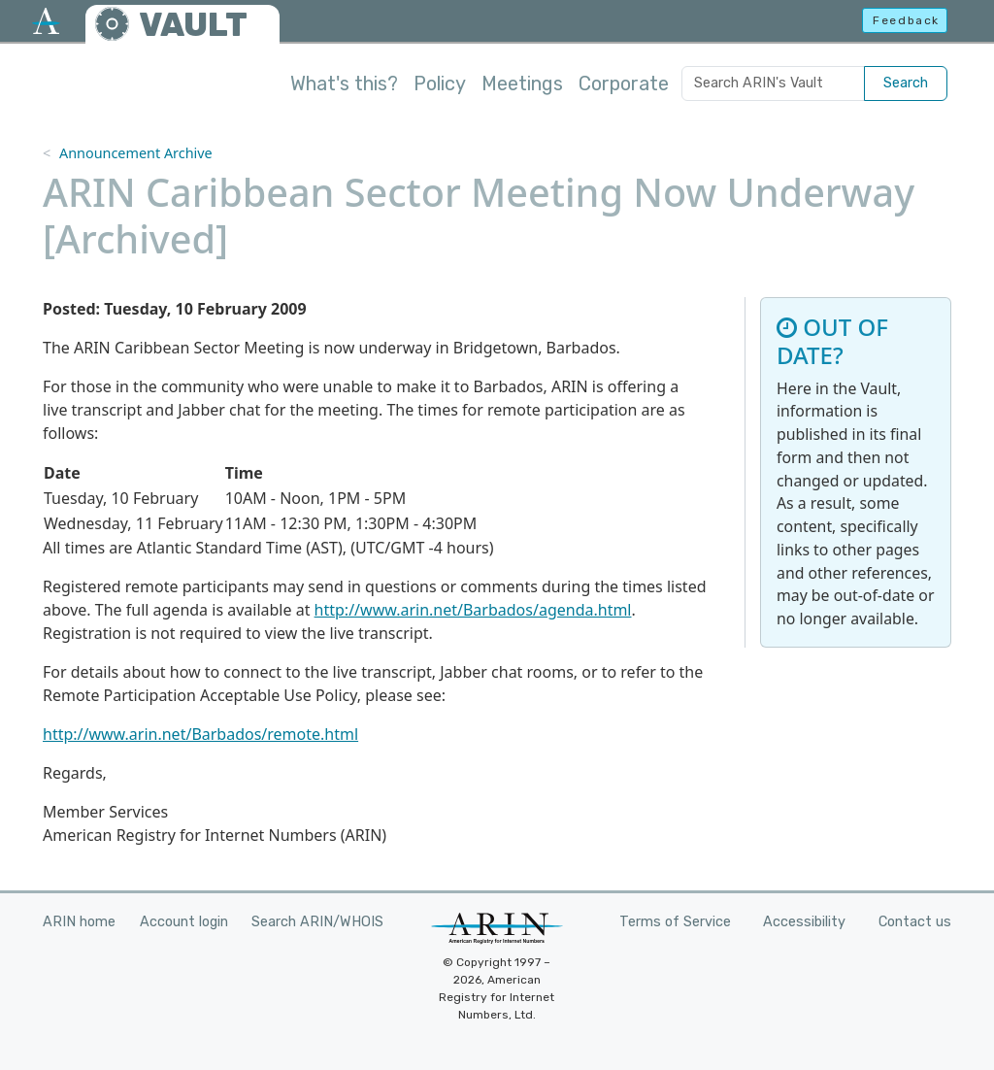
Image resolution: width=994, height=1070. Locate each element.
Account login (184, 922)
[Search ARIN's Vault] (773, 83)
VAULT (193, 25)
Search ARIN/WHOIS (317, 922)
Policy (440, 83)
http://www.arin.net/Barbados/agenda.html (473, 609)
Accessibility (804, 922)
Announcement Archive (136, 153)
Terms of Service (675, 922)
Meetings (522, 83)
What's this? (344, 83)
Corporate (624, 83)
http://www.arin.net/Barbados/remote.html (200, 734)
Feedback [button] (906, 20)
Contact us (914, 922)
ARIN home (79, 922)
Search (905, 83)
